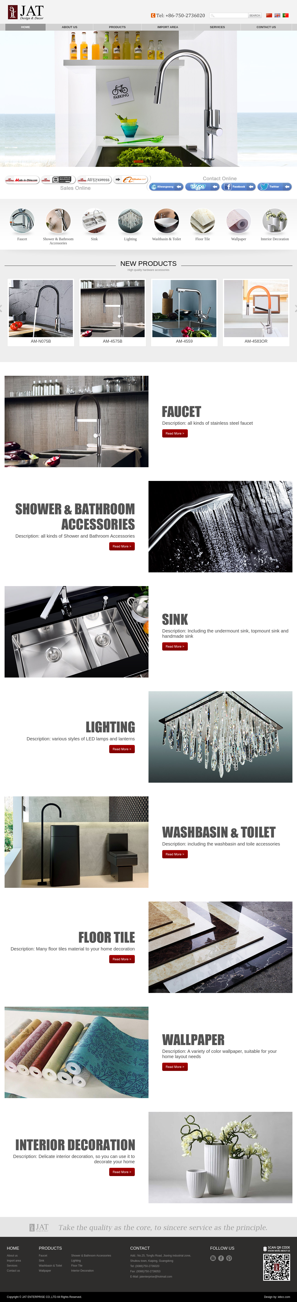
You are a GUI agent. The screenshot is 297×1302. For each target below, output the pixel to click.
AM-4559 (184, 312)
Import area (167, 27)
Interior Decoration (275, 239)
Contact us (266, 27)
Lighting (130, 239)
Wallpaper (238, 239)
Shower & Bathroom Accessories (58, 241)
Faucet (22, 239)
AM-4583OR (256, 312)
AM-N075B (41, 312)
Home (25, 27)
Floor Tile (202, 239)
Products (117, 27)
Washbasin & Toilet (166, 239)
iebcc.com (284, 1297)
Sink (94, 239)
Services (217, 27)
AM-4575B (113, 312)
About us (69, 27)
